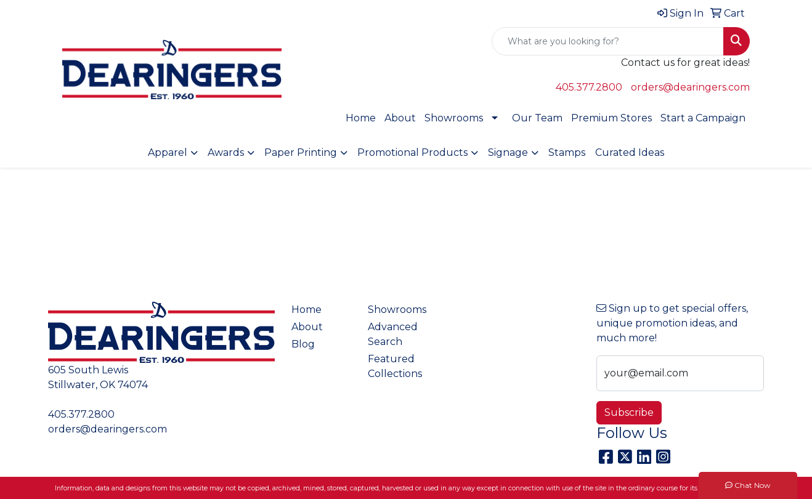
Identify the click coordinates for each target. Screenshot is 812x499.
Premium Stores (611, 118)
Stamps (566, 152)
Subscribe (629, 412)
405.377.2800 (589, 87)
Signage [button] (508, 152)
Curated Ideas (629, 152)
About (400, 118)
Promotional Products (412, 152)
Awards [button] (226, 152)
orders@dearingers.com (690, 87)
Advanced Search (393, 334)
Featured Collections (395, 366)
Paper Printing (300, 152)
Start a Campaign (702, 118)
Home (361, 118)
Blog (303, 344)
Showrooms (453, 118)
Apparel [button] (167, 152)
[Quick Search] (608, 41)
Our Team (537, 118)
